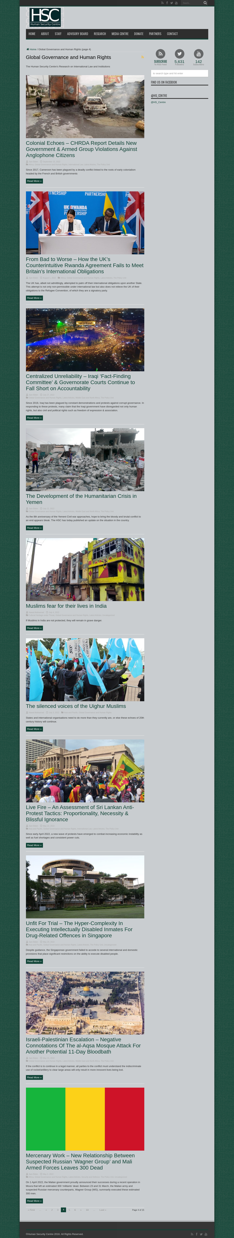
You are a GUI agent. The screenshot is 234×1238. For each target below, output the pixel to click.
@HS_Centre (159, 95)
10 (87, 1210)
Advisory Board (77, 33)
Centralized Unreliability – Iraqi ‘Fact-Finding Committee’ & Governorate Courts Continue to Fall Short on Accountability (80, 382)
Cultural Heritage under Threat (42, 615)
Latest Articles (90, 165)
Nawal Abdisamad (36, 612)
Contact (172, 33)
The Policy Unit (103, 165)
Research (100, 33)
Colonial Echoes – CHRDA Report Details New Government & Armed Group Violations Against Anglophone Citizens (81, 149)
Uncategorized (108, 615)
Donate (138, 33)
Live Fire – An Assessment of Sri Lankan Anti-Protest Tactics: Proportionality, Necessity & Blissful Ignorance (80, 813)
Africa (31, 165)
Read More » (34, 181)
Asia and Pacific (71, 713)
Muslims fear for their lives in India (66, 606)
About (45, 33)
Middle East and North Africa (88, 398)
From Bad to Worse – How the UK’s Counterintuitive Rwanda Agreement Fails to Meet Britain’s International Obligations (85, 265)
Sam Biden (33, 162)
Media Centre (120, 33)
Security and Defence (90, 1177)
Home (32, 33)
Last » (102, 1210)
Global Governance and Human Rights (51, 165)
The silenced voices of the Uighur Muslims (76, 706)
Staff (58, 33)
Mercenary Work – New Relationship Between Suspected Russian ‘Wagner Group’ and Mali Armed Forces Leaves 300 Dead (80, 1162)
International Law (76, 165)
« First (31, 1210)
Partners (155, 33)
